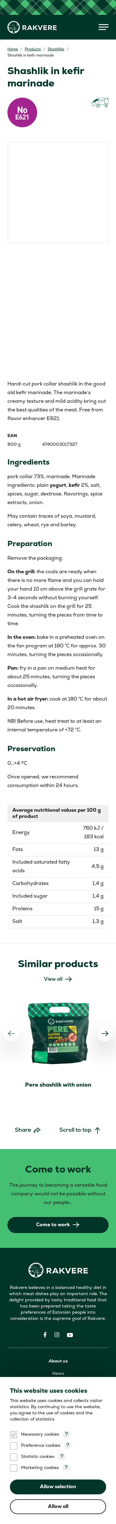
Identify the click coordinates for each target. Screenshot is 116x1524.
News (58, 1373)
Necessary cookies (40, 1434)
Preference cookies (40, 1445)
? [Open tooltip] (66, 1434)
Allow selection (58, 1486)
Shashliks (56, 49)
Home (12, 49)
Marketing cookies (40, 1468)
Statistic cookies (37, 1457)
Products (33, 49)
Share (23, 1130)
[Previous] (11, 1033)
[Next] (104, 1033)
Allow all (58, 1506)
